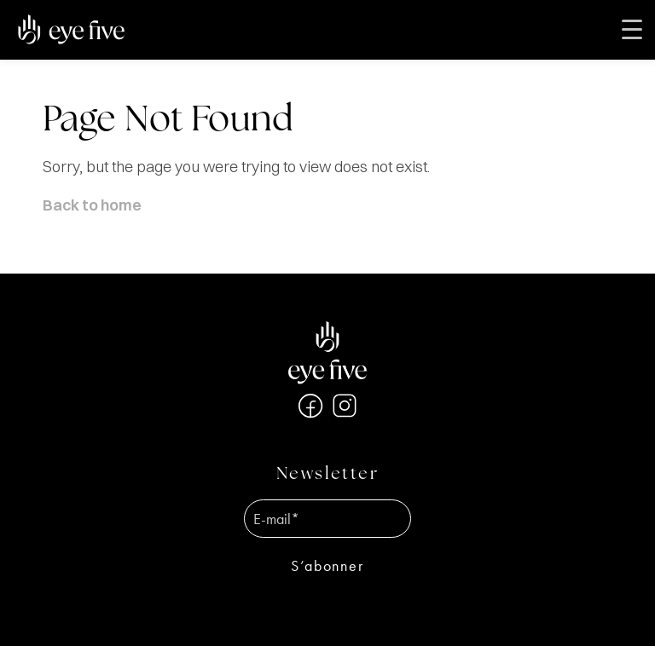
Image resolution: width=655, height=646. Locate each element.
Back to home (92, 205)
